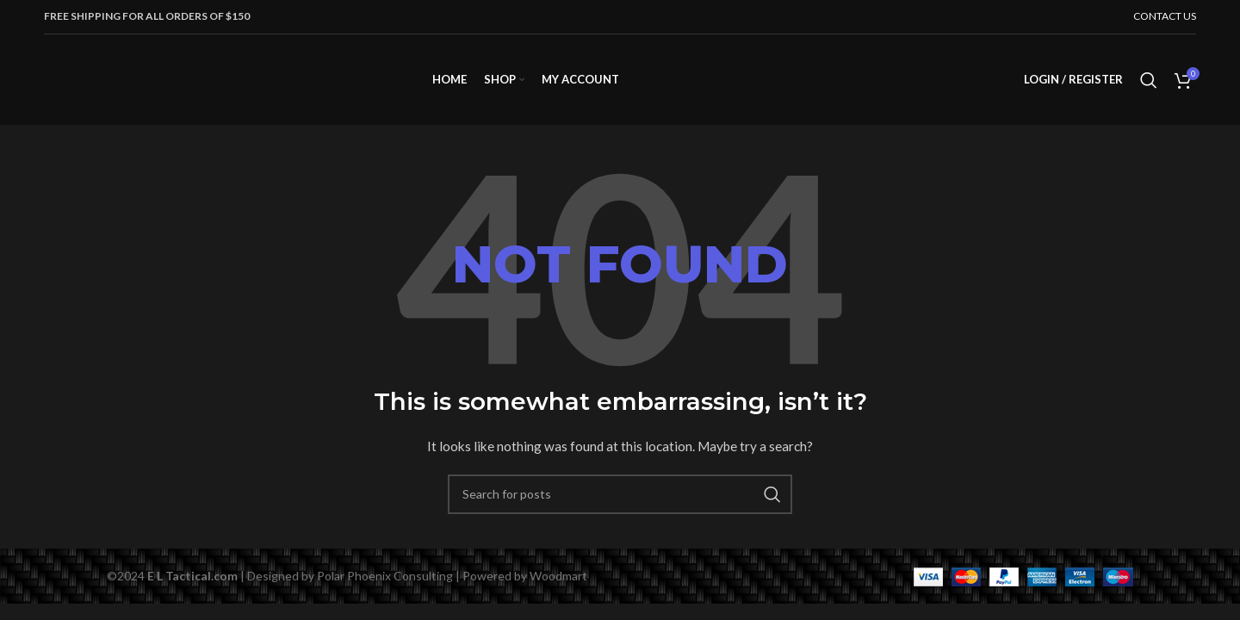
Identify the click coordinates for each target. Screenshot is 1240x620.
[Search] (1149, 80)
